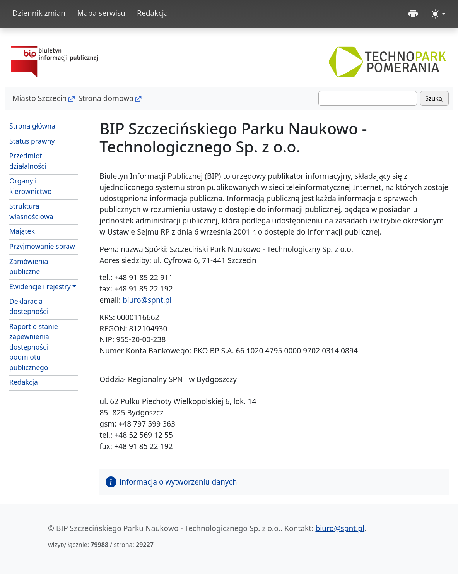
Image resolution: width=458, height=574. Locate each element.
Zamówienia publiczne (43, 266)
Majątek (22, 231)
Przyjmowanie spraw (42, 246)
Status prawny (32, 141)
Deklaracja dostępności (28, 306)
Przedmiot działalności (27, 160)
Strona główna (32, 125)
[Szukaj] (367, 98)
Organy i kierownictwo (30, 185)
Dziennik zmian (38, 13)
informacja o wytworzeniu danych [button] (171, 481)
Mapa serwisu (101, 13)
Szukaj (434, 98)
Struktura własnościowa (31, 211)
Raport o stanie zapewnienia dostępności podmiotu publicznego (33, 347)
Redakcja (152, 13)
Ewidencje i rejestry (40, 286)
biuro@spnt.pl (147, 300)
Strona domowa (105, 98)
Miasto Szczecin (39, 98)
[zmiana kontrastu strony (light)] (438, 14)
